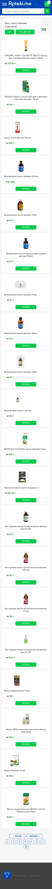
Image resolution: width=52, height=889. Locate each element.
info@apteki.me (34, 876)
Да (9, 32)
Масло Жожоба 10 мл (14, 770)
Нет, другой (25, 32)
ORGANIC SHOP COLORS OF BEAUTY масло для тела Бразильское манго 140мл (26, 56)
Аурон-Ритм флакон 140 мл (17, 138)
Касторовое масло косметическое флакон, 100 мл (26, 568)
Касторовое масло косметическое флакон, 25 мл (26, 609)
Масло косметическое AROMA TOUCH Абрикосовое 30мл (26, 810)
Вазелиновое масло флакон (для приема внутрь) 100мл (26, 254)
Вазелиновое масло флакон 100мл (21, 176)
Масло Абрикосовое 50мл (17, 691)
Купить (26, 70)
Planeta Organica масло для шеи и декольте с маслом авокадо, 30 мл (26, 97)
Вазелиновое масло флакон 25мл (20, 294)
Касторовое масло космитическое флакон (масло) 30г (26, 650)
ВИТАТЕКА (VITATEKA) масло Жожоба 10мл (25, 449)
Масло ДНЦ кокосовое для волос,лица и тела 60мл (26, 730)
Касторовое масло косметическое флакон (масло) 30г (26, 527)
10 (26, 847)
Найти (47, 11)
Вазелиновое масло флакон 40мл (20, 333)
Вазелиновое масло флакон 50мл (20, 215)
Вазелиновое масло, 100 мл (17, 410)
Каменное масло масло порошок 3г (21, 488)
